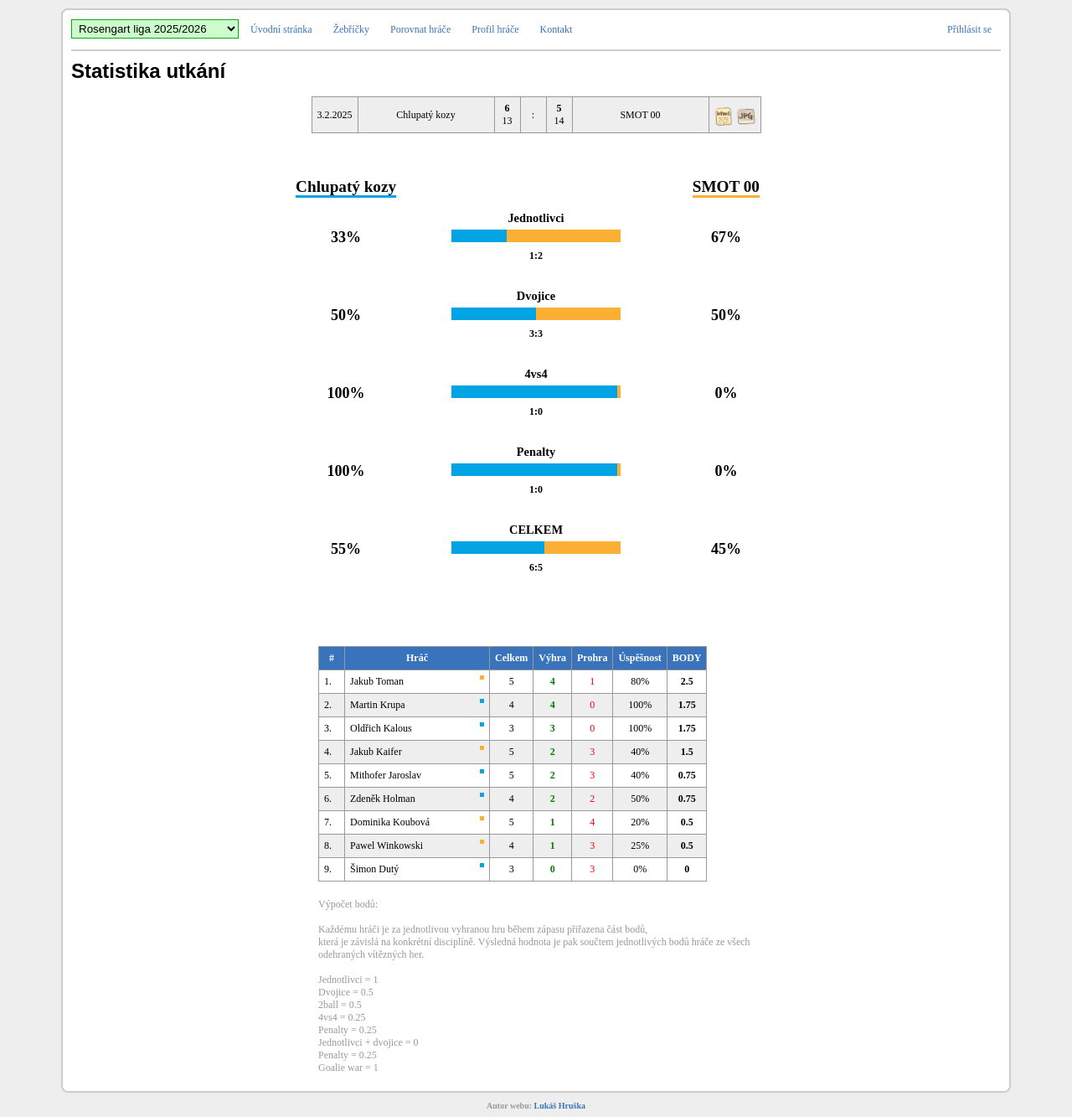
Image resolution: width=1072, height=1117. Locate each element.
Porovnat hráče (420, 29)
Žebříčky (351, 29)
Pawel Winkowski (386, 845)
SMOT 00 (640, 115)
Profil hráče (495, 29)
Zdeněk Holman (382, 798)
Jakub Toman (377, 681)
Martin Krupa (377, 705)
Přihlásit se (969, 29)
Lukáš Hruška (559, 1105)
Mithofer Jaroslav (385, 775)
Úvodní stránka (281, 29)
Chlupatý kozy (425, 115)
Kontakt (556, 29)
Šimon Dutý (374, 869)
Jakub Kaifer (376, 752)
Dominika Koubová (390, 822)
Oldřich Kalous (381, 728)
